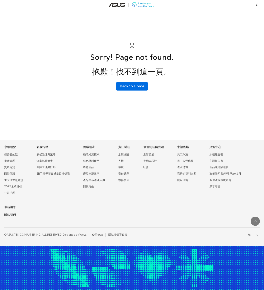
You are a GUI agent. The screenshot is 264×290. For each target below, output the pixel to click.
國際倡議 (9, 173)
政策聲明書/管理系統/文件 (225, 173)
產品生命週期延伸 (94, 180)
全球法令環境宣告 (220, 180)
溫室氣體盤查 (45, 161)
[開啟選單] (6, 5)
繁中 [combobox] (253, 235)
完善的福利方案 (186, 173)
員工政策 (182, 154)
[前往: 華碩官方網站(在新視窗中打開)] (117, 5)
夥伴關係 (123, 180)
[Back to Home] (132, 86)
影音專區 (214, 186)
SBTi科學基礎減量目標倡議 (53, 173)
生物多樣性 (150, 161)
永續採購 (123, 154)
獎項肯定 (9, 167)
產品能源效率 (91, 173)
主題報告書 (216, 161)
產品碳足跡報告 (218, 167)
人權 (121, 161)
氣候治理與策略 (46, 154)
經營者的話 (11, 154)
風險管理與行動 (46, 167)
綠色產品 (88, 167)
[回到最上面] (255, 221)
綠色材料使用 (91, 161)
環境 (121, 167)
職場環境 (182, 180)
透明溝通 (182, 167)
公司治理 (9, 193)
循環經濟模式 (91, 154)
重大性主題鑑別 (13, 180)
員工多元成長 (185, 161)
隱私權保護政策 (117, 234)
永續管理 (9, 161)
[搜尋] (257, 5)
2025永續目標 (13, 186)
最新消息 (10, 207)
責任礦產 (123, 173)
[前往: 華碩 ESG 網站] (143, 5)
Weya (82, 234)
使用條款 (97, 234)
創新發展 (148, 154)
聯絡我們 (10, 215)
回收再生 (88, 186)
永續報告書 (216, 154)
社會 (146, 167)
